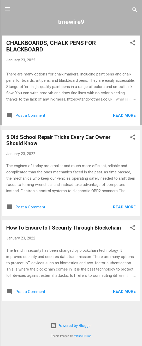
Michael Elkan (82, 336)
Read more (124, 115)
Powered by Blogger (71, 325)
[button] (132, 44)
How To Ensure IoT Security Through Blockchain (63, 228)
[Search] (135, 11)
